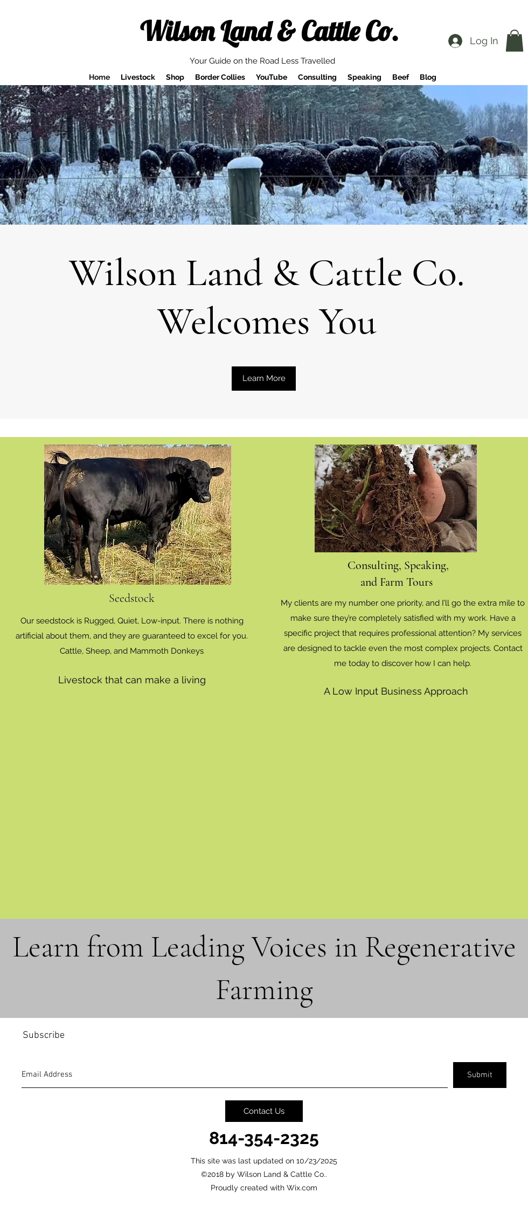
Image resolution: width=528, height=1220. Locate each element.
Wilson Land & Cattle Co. (269, 31)
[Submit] (479, 1075)
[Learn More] (264, 378)
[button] (514, 41)
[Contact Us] (264, 1111)
